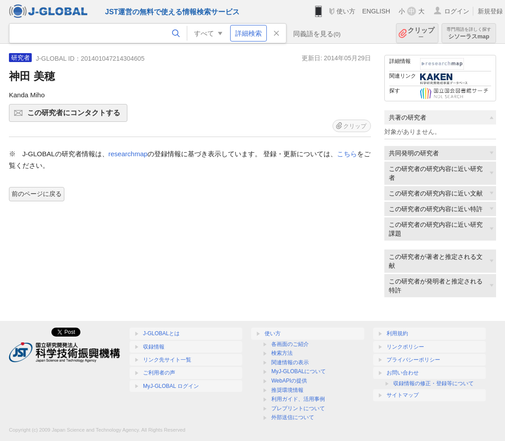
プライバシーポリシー (413, 360)
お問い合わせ (403, 373)
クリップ (421, 33)
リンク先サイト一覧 (167, 360)
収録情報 (153, 347)
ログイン (456, 11)
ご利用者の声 (159, 373)
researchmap (128, 154)
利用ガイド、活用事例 (298, 399)
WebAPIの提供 (289, 381)
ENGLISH (376, 11)
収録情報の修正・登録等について (433, 383)
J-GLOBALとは (161, 333)
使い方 (346, 11)
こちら (347, 154)
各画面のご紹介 (290, 344)
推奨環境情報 (287, 390)
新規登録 (490, 11)
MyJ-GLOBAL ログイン (171, 386)
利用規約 (397, 333)
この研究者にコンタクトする (76, 115)
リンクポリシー (405, 347)
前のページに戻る (37, 193)
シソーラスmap (468, 33)
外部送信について (292, 417)
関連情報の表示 (290, 362)
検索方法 (282, 353)
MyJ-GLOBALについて (298, 371)
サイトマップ (403, 395)
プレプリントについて (298, 408)
